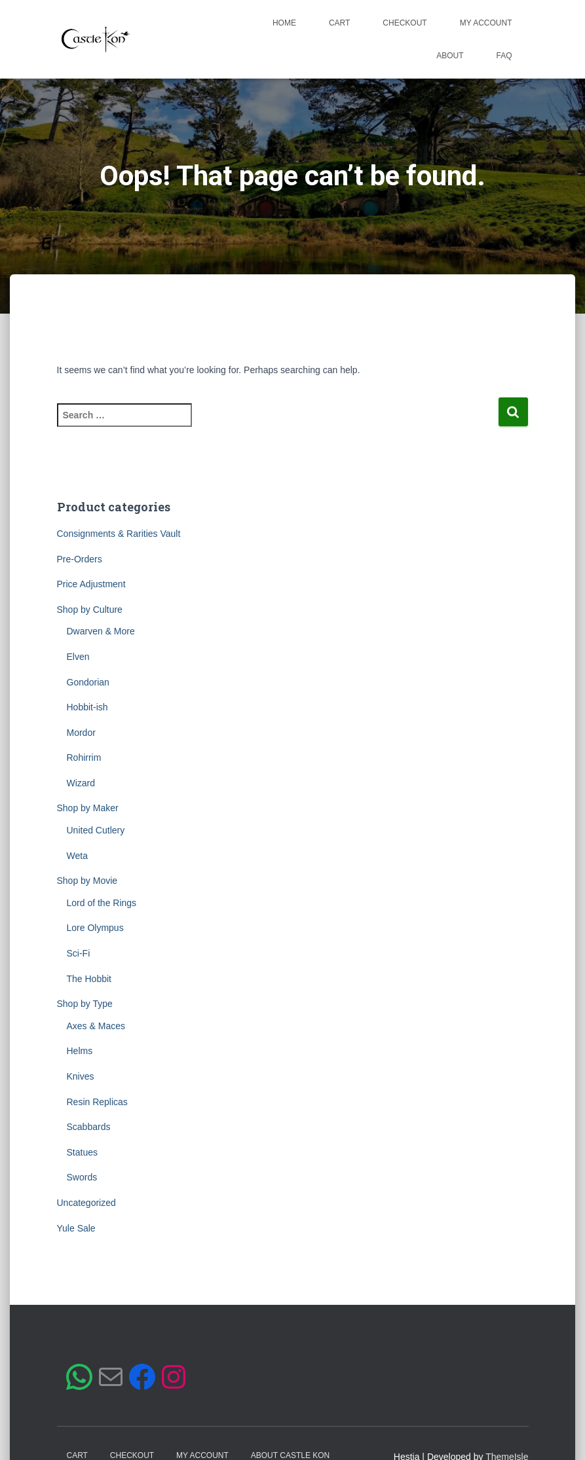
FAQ (504, 55)
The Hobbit (89, 979)
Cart (339, 22)
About (449, 55)
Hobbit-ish (87, 707)
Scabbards (89, 1127)
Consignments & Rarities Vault (119, 533)
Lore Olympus (95, 927)
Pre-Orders (79, 559)
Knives (80, 1076)
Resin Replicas (97, 1102)
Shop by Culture (90, 609)
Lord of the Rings (102, 903)
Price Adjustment (91, 584)
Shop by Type (85, 1003)
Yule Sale (76, 1228)
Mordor (81, 732)
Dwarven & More (101, 631)
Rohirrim (84, 757)
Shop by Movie (87, 880)
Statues (82, 1152)
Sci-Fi (78, 953)
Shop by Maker (88, 808)
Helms (80, 1051)
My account (486, 22)
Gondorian (88, 682)
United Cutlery (96, 830)
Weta (77, 855)
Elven (78, 656)
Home (284, 22)
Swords (82, 1177)
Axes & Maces (96, 1026)
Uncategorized (86, 1202)
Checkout (404, 22)
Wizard (81, 783)
